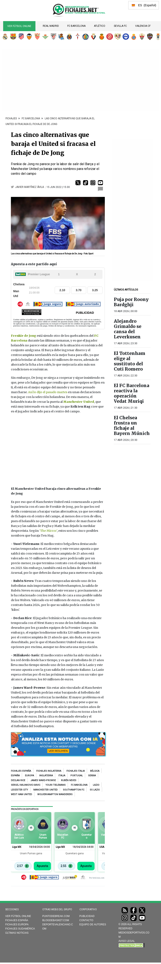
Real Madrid (51, 25)
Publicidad (87, 916)
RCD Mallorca (101, 36)
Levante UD (150, 36)
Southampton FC (73, 789)
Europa (29, 775)
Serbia (92, 775)
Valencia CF (143, 25)
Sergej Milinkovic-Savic (25, 785)
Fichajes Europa (17, 924)
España (15, 775)
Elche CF (142, 36)
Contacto (86, 920)
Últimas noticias (17, 932)
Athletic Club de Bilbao (53, 36)
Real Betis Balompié (45, 36)
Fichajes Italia (75, 771)
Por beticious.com (96, 878)
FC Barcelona (76, 25)
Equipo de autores (92, 924)
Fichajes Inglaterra (48, 771)
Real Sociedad (61, 36)
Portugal (76, 775)
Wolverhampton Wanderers (55, 794)
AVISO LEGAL (126, 941)
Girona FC (109, 36)
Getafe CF (85, 36)
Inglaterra (46, 775)
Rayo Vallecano (117, 36)
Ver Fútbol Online (19, 26)
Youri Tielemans (55, 785)
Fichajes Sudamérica (20, 928)
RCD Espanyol (133, 36)
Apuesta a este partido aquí (34, 264)
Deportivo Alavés (125, 36)
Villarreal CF (69, 36)
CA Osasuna (93, 36)
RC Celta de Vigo (77, 36)
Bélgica (94, 771)
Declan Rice (18, 780)
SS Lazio (95, 789)
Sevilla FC (120, 25)
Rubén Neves (68, 780)
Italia (61, 775)
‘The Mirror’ (48, 531)
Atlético (99, 25)
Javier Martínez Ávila (29, 187)
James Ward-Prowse (43, 780)
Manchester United (45, 789)
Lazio (96, 785)
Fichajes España (21, 771)
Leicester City (19, 789)
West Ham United (21, 794)
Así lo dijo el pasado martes (47, 392)
